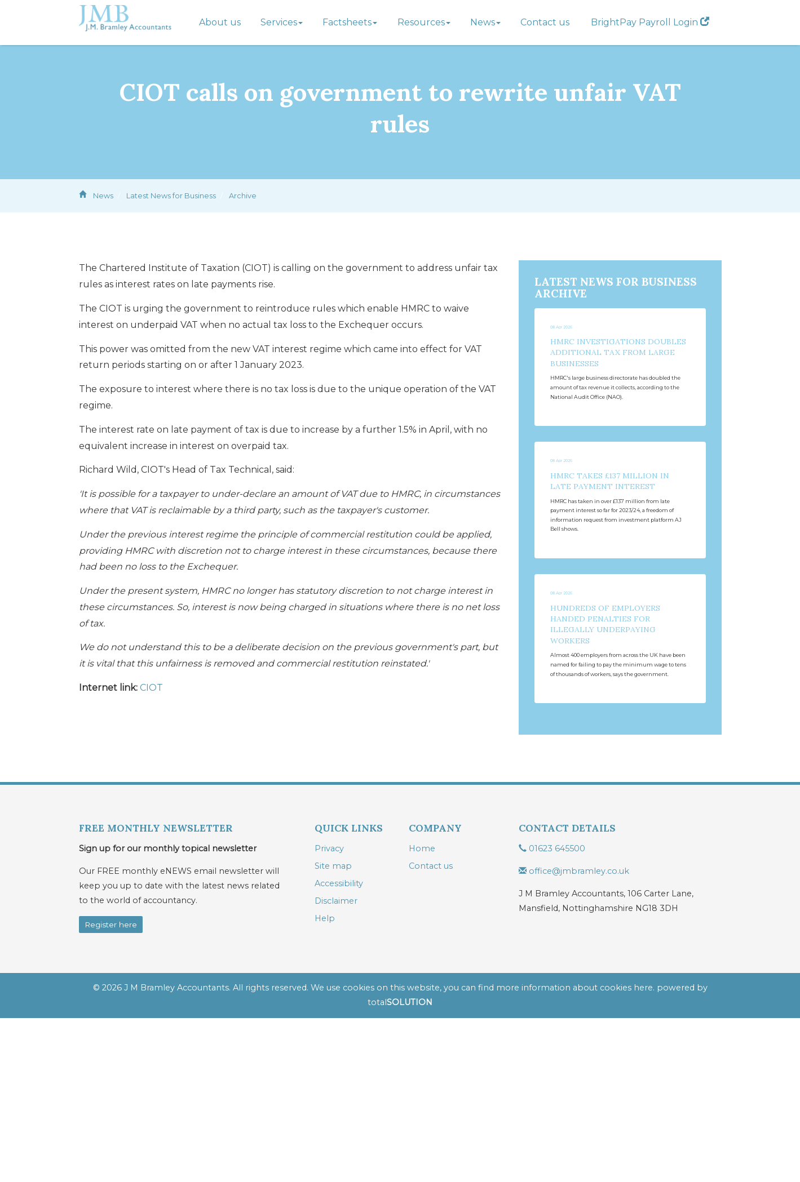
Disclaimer (336, 1065)
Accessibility (339, 1047)
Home (422, 1012)
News (485, 22)
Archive (243, 196)
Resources (423, 22)
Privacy (329, 1012)
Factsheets (349, 22)
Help (325, 1082)
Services (281, 22)
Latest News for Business (171, 196)
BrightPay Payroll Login (650, 22)
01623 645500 (552, 1012)
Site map (333, 1030)
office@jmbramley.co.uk (574, 1035)
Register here (111, 1088)
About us (220, 22)
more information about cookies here (574, 1152)
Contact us (544, 22)
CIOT (151, 687)
